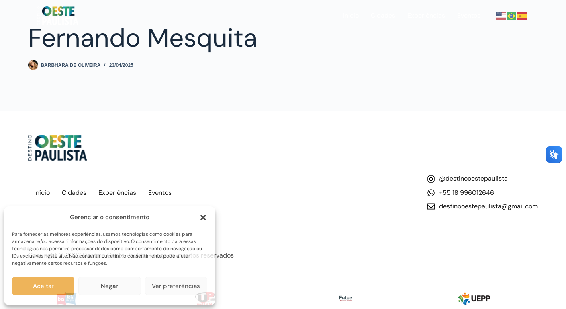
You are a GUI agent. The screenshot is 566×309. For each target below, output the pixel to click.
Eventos (468, 15)
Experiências (426, 15)
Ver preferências (176, 286)
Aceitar (43, 286)
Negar (109, 286)
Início (351, 15)
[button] (203, 218)
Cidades (383, 15)
